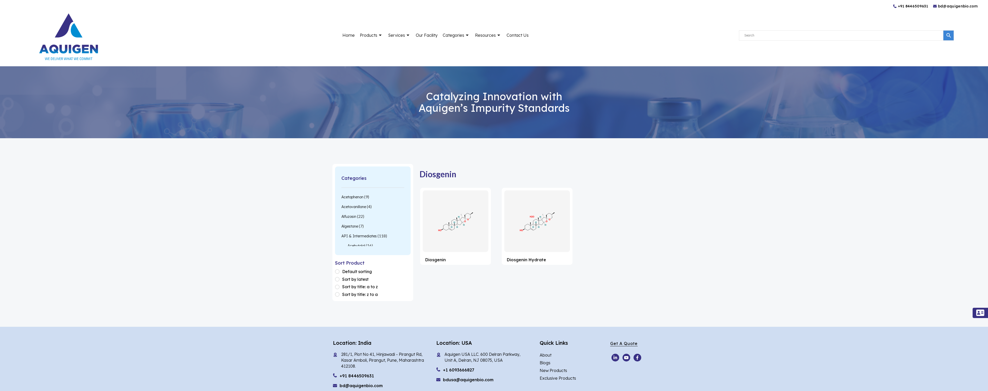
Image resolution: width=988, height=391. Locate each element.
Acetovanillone (353, 206)
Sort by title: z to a (360, 294)
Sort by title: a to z (360, 286)
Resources (488, 35)
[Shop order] (338, 271)
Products (371, 35)
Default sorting (357, 271)
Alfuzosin (348, 216)
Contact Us (518, 35)
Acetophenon (352, 197)
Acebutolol (356, 246)
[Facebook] (637, 357)
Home (348, 35)
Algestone (349, 226)
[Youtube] (615, 357)
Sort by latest (355, 279)
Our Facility (427, 35)
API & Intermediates (359, 236)
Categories (456, 35)
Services (399, 35)
